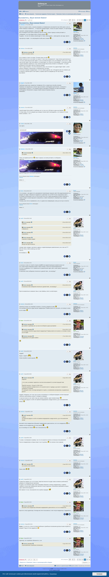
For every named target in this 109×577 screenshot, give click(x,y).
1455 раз (81, 236)
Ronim (74, 190)
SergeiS (22, 83)
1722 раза (82, 336)
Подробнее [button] (53, 574)
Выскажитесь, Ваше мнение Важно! (32, 18)
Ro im (24, 222)
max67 (74, 228)
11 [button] (82, 20)
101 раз (81, 140)
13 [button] (87, 20)
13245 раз (82, 39)
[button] (70, 20)
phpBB (51, 568)
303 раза (81, 99)
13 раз (81, 141)
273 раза (81, 100)
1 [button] (74, 20)
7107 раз (81, 38)
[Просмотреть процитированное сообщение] (33, 52)
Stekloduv (75, 31)
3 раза (81, 198)
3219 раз (81, 337)
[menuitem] (21, 11)
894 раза (81, 235)
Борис (74, 330)
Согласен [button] (99, 574)
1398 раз (81, 114)
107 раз (81, 197)
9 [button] (77, 20)
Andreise (75, 48)
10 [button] (79, 20)
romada (75, 133)
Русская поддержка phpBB (54, 570)
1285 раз (81, 115)
